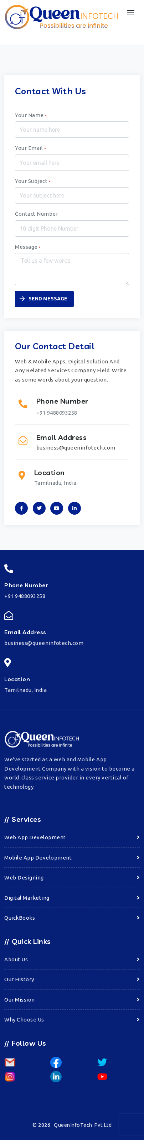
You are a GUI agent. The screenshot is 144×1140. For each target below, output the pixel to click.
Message (28, 247)
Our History (19, 979)
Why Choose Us (24, 1019)
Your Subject (33, 181)
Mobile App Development (38, 858)
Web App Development (35, 837)
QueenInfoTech (83, 1125)
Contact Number (36, 214)
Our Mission (19, 1000)
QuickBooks (19, 918)
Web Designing (24, 877)
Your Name (31, 115)
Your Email (30, 148)
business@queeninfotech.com (75, 448)
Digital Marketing (27, 898)
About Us (16, 959)
